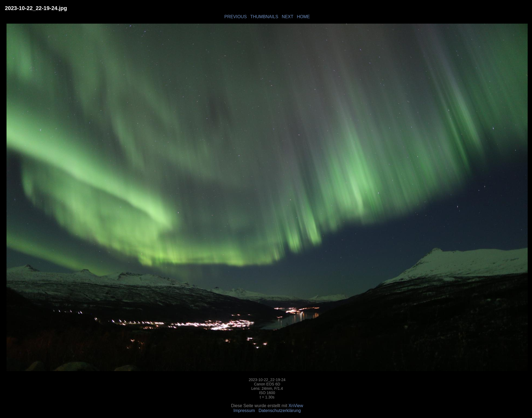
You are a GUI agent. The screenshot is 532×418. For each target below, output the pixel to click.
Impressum (244, 410)
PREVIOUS (235, 16)
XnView (296, 405)
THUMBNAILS (264, 16)
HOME (303, 16)
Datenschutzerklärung (279, 410)
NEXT (287, 16)
